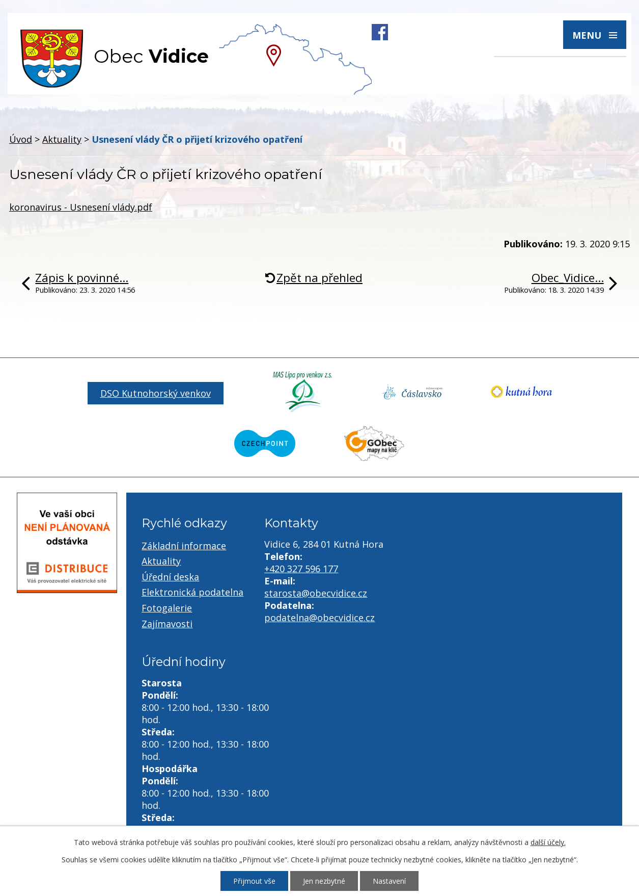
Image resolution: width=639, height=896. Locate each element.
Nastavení (389, 881)
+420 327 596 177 (301, 568)
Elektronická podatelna (192, 592)
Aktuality (61, 139)
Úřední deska (170, 577)
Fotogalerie (167, 608)
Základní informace (184, 546)
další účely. (548, 842)
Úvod (20, 139)
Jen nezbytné (324, 881)
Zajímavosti (167, 624)
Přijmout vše (254, 881)
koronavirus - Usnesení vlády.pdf (80, 207)
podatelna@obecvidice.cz (319, 617)
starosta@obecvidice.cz (315, 593)
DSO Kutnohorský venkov (155, 393)
